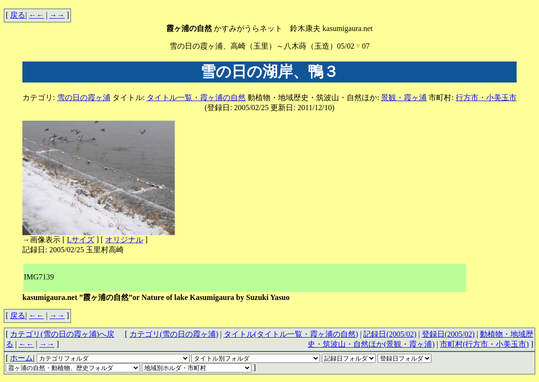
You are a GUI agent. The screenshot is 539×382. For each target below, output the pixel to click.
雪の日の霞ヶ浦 (83, 97)
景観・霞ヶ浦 (404, 97)
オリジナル (124, 240)
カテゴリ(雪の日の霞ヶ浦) (174, 334)
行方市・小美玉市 (486, 97)
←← (36, 15)
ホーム (21, 358)
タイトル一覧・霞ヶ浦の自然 (196, 97)
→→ (57, 15)
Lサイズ (80, 240)
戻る (17, 15)
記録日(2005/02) (389, 334)
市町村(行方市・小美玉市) (484, 344)
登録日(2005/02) (448, 334)
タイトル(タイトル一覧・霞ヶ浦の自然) (291, 334)
